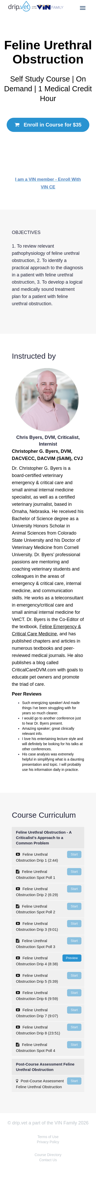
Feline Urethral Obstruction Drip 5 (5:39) (48, 978)
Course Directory (48, 1155)
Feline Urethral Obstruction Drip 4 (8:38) (48, 960)
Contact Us (48, 1160)
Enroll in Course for (48, 125)
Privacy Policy (48, 1142)
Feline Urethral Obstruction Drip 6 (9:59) (48, 995)
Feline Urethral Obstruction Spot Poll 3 (48, 943)
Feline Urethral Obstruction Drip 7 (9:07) (48, 1012)
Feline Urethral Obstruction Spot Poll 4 (48, 1047)
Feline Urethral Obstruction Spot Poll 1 (48, 874)
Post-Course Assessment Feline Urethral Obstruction (48, 1083)
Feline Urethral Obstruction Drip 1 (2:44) (48, 856)
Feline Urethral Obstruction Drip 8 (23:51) (48, 1029)
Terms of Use (47, 1137)
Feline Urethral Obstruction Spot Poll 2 (48, 908)
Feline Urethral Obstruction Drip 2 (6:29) (48, 891)
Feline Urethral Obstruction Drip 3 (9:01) (48, 926)
